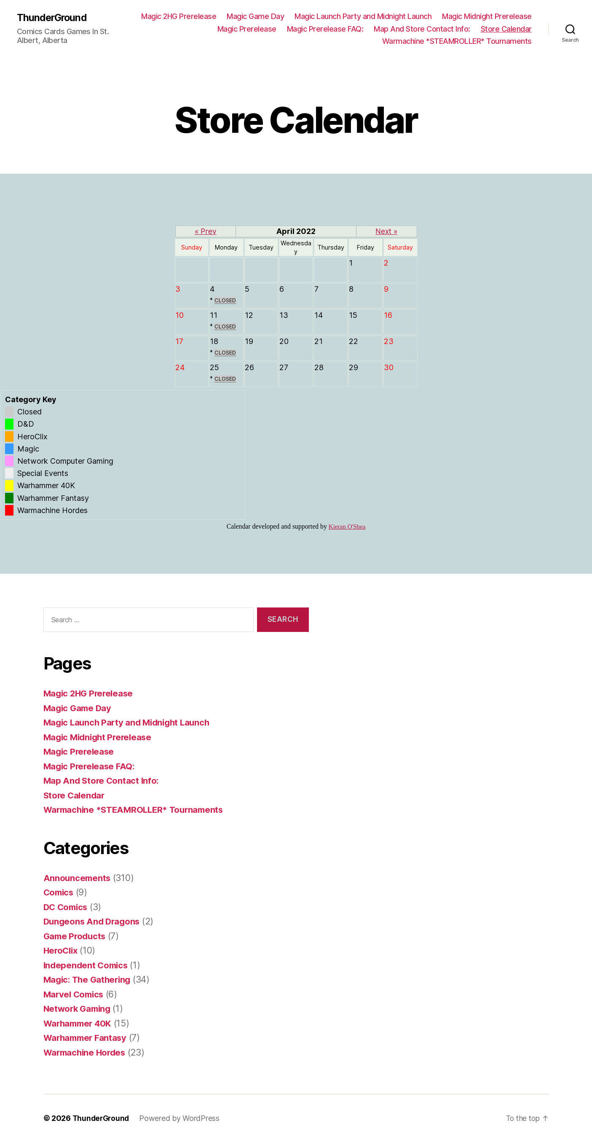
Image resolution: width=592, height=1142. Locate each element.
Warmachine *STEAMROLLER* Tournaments (457, 41)
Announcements (78, 878)
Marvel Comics (75, 994)
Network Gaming (78, 1008)
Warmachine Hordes (86, 1052)
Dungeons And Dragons (93, 921)
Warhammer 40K (79, 1023)
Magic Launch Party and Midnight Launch (363, 16)
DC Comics (67, 907)
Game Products (76, 936)
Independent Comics (87, 965)
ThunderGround (52, 18)
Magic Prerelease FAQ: (325, 28)
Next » (386, 231)
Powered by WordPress (182, 1118)
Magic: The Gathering (89, 979)
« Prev (205, 231)
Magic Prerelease (246, 28)
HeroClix (61, 950)
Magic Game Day (255, 16)
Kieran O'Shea (347, 526)
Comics (59, 892)
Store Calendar (506, 28)
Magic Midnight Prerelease (487, 16)
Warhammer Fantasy (87, 1037)
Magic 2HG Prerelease (178, 16)
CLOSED (226, 300)
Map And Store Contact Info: (422, 28)
